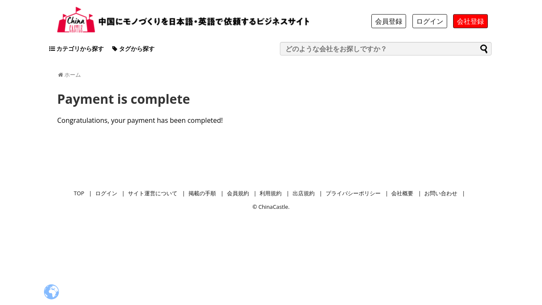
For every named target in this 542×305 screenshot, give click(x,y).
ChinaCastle (273, 207)
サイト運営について (152, 193)
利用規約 (271, 193)
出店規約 (304, 193)
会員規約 (238, 193)
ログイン (106, 193)
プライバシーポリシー (353, 193)
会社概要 (402, 193)
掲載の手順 (202, 193)
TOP (79, 193)
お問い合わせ (440, 193)
